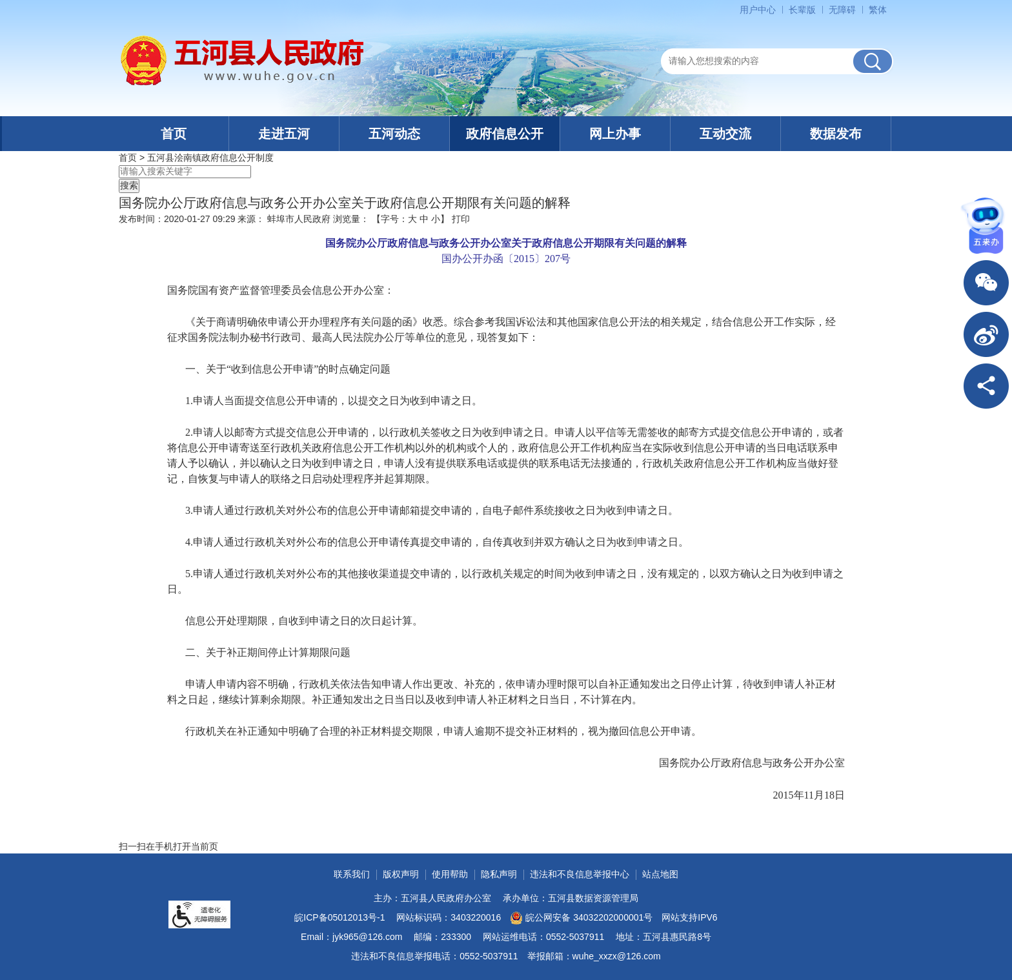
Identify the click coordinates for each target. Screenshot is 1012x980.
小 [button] (435, 219)
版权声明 (401, 874)
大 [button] (412, 219)
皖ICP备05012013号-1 (339, 917)
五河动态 (394, 134)
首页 (174, 134)
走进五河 (284, 134)
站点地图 (660, 874)
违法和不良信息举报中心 (579, 874)
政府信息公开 (504, 134)
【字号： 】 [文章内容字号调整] (410, 219)
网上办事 (615, 134)
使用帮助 (450, 874)
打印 (461, 219)
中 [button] (424, 219)
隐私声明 (499, 874)
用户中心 (758, 10)
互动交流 (725, 134)
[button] (802, 10)
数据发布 (836, 134)
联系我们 (352, 874)
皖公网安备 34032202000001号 (581, 918)
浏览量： (351, 219)
